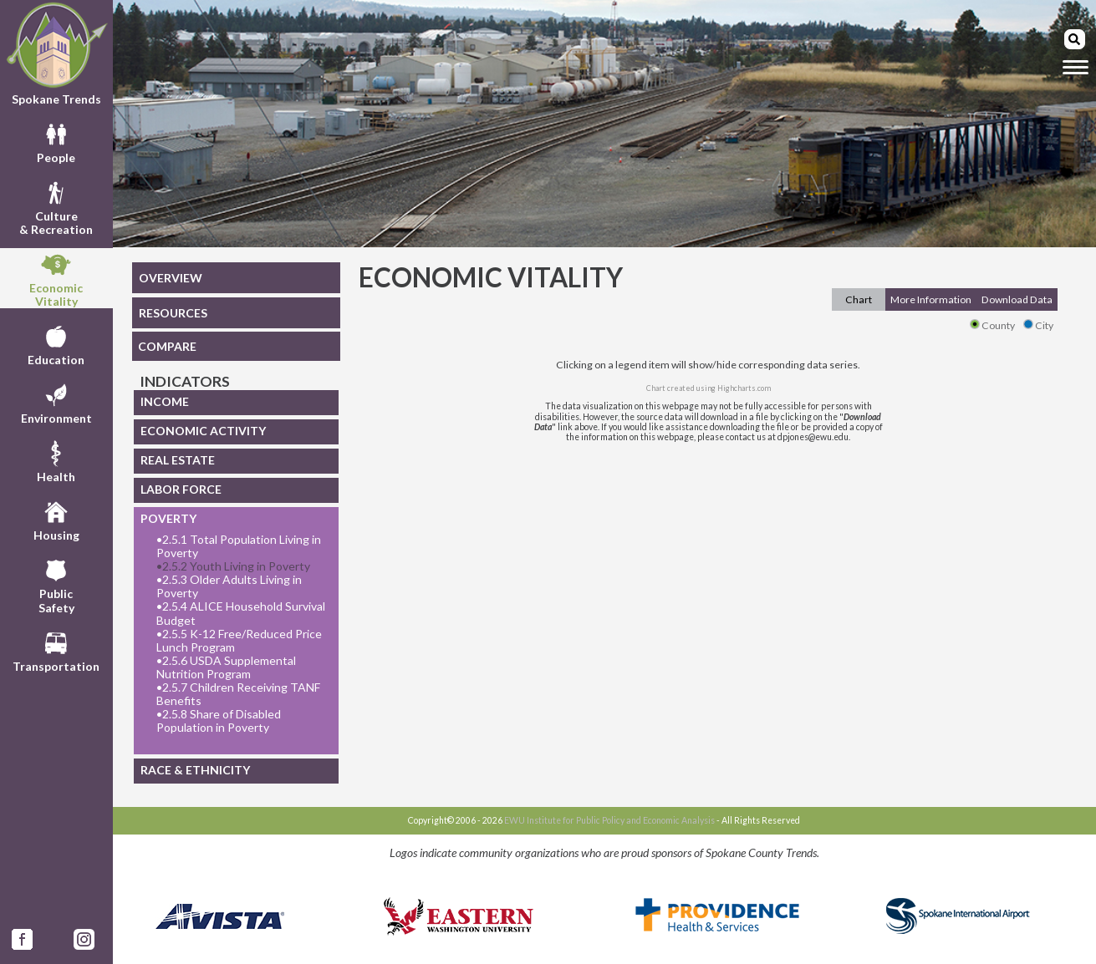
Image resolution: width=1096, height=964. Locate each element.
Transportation (56, 650)
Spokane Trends (56, 53)
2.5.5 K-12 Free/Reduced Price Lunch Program (239, 640)
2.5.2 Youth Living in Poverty (233, 566)
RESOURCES (173, 313)
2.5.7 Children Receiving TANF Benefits (238, 694)
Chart (858, 299)
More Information (930, 299)
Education (56, 343)
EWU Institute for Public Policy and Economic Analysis (609, 820)
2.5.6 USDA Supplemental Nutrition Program (226, 667)
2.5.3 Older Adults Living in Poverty (229, 586)
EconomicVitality (56, 278)
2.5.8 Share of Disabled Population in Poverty (218, 721)
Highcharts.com (744, 388)
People (56, 141)
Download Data (1017, 299)
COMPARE (167, 346)
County (992, 325)
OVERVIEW (170, 278)
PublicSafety (56, 584)
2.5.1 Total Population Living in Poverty (238, 546)
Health (56, 460)
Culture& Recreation (56, 206)
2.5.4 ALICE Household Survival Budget (240, 613)
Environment (56, 401)
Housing (56, 518)
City (1038, 325)
